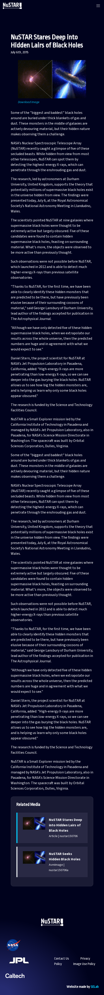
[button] (98, 6)
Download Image (28, 102)
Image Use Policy (84, 964)
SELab (95, 987)
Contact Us (61, 958)
